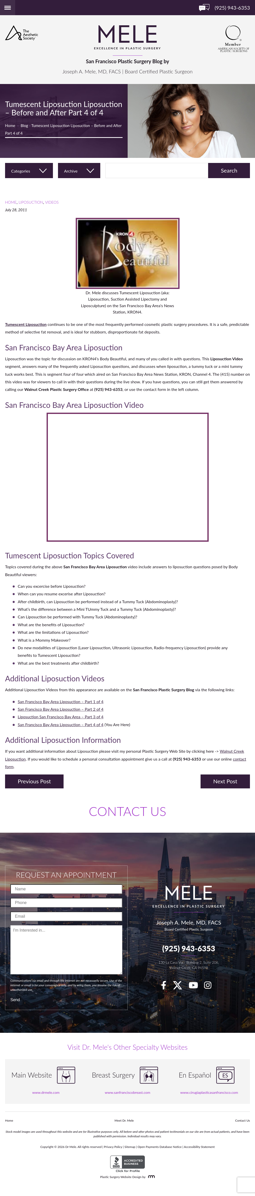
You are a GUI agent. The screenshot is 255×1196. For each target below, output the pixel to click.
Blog (24, 125)
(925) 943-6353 (188, 948)
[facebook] (166, 986)
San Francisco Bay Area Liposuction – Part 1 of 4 (61, 701)
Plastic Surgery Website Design (121, 1177)
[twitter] (180, 986)
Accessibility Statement (199, 1147)
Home (10, 125)
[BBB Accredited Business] (127, 1164)
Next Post (225, 781)
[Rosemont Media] (150, 1177)
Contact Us (242, 1120)
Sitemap (130, 1147)
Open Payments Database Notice (160, 1147)
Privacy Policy (113, 1147)
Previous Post (34, 781)
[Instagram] (210, 986)
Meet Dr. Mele (124, 1120)
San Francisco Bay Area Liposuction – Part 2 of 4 (61, 709)
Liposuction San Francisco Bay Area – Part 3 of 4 (61, 716)
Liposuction (30, 202)
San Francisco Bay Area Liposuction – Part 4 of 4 (61, 724)
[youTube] (196, 986)
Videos (52, 202)
